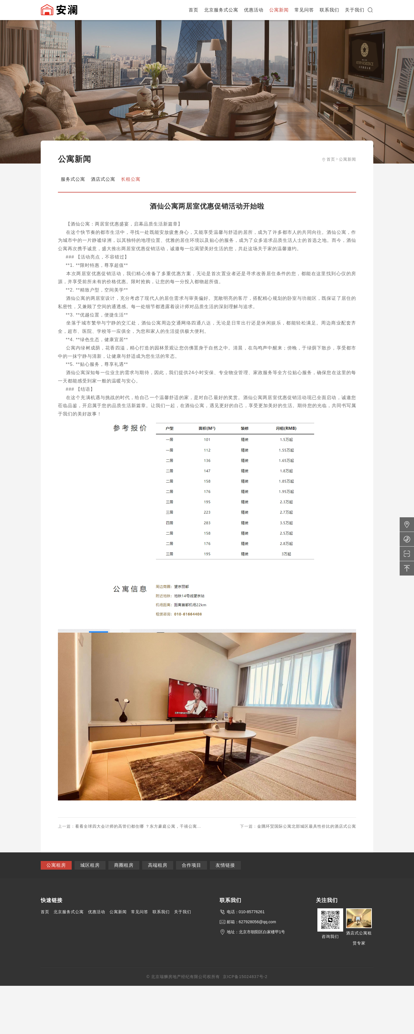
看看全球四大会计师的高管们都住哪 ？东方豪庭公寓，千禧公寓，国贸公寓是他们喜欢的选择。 (166, 826)
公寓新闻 (279, 9)
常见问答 (304, 9)
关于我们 (354, 9)
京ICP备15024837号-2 (245, 976)
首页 (193, 9)
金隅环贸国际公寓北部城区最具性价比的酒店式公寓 (306, 826)
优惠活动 (253, 9)
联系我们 (329, 9)
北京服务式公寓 (221, 9)
